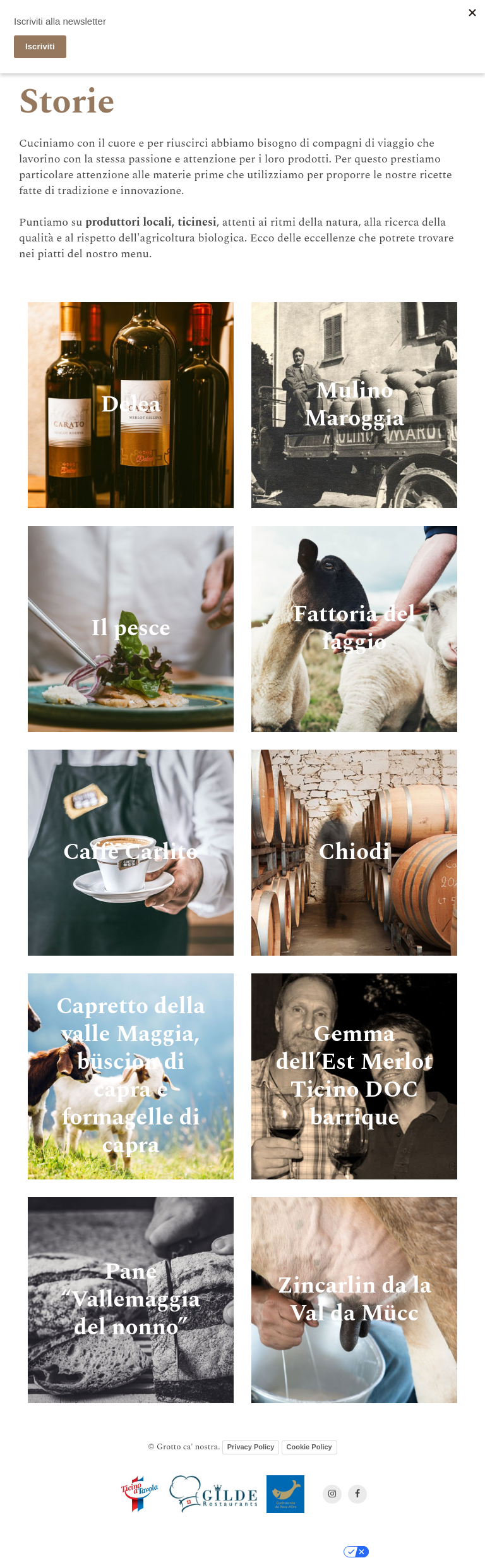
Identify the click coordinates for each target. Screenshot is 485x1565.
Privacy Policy (251, 1447)
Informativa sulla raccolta (158, 1552)
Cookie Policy (309, 1447)
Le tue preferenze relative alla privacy (276, 1552)
